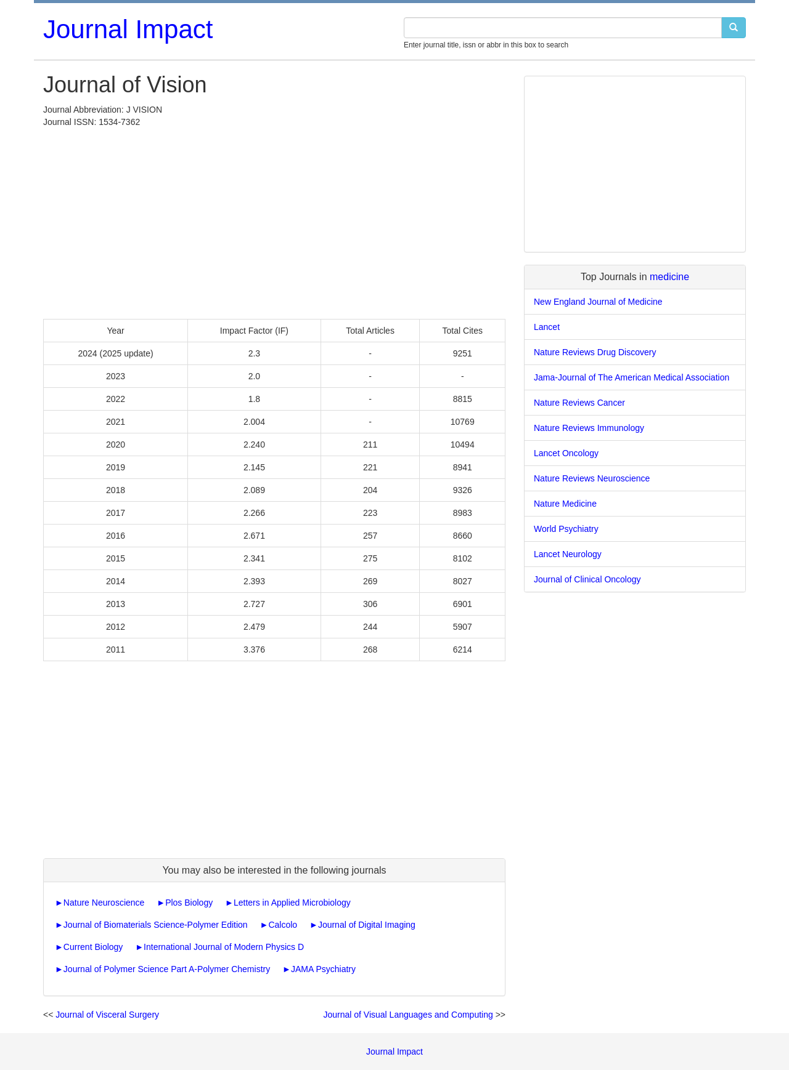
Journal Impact (128, 29)
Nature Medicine (565, 504)
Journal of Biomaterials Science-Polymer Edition (155, 925)
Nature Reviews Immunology (589, 428)
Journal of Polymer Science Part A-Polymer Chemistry (166, 969)
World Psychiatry (566, 529)
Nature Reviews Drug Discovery (595, 352)
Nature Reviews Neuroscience (592, 478)
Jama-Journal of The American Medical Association (631, 377)
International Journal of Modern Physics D (224, 947)
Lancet (547, 327)
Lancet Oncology (566, 453)
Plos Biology (189, 902)
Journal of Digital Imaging (366, 925)
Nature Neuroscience (104, 902)
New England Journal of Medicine (598, 302)
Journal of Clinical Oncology (587, 579)
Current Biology (93, 947)
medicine (669, 277)
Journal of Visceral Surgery (107, 1015)
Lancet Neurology (568, 554)
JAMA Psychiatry (323, 969)
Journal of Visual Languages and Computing (408, 1015)
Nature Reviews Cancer (579, 403)
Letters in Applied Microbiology (292, 902)
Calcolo (282, 925)
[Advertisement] (274, 220)
